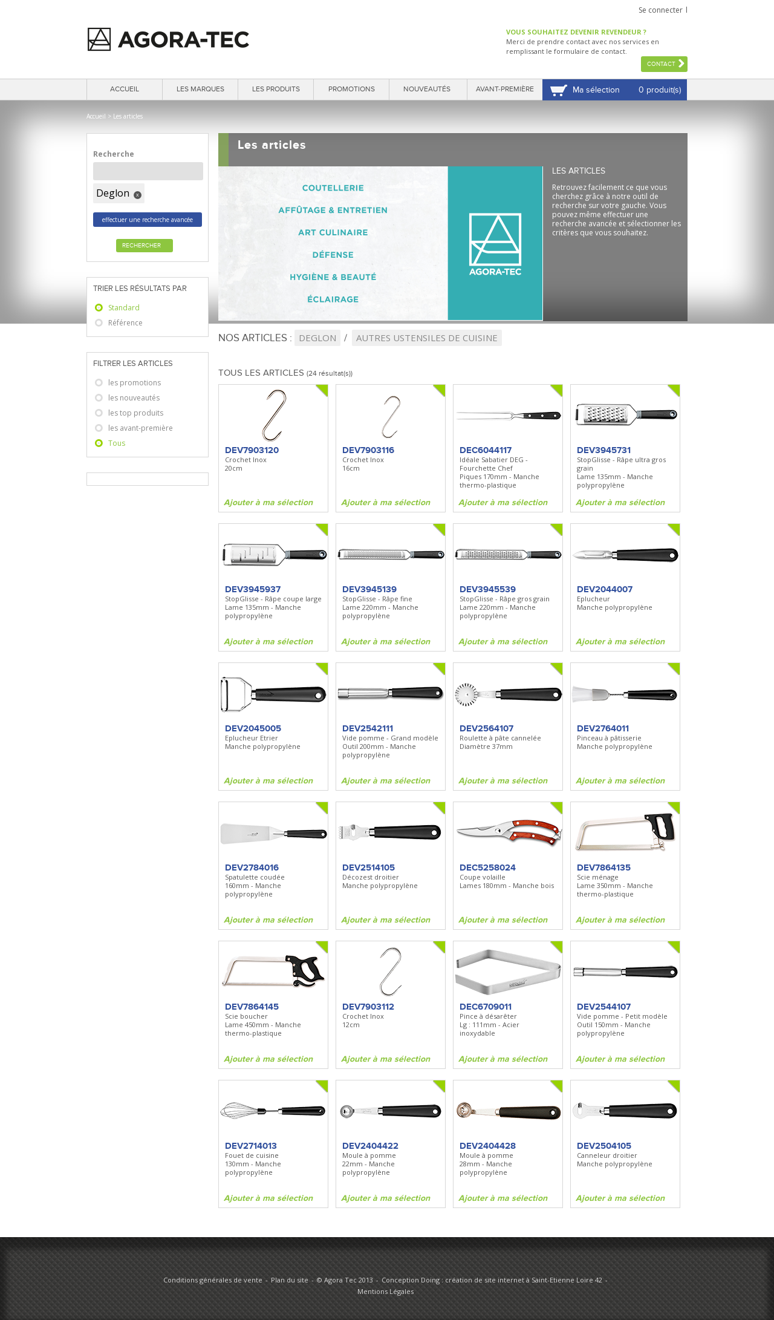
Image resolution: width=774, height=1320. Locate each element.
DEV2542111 (367, 728)
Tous (116, 443)
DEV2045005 (253, 728)
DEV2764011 (603, 728)
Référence (125, 323)
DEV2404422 (370, 1145)
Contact (661, 64)
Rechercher (141, 245)
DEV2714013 (251, 1145)
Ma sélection (596, 90)
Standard (124, 307)
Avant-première (505, 89)
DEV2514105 (368, 867)
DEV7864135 (604, 867)
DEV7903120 (252, 450)
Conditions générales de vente (212, 1279)
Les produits (276, 89)
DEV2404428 (488, 1145)
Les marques (200, 89)
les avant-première (140, 428)
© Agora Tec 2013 (345, 1279)
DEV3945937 (253, 589)
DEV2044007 (605, 589)
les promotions (134, 382)
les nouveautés (134, 398)
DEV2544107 (604, 1006)
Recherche (113, 154)
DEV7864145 (252, 1006)
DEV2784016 (252, 867)
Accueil (124, 89)
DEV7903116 (368, 450)
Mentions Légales (385, 1291)
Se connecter (661, 10)
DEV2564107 (486, 728)
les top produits (135, 413)
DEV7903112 (368, 1006)
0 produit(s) (660, 90)
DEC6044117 (486, 450)
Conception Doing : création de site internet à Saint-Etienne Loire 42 (492, 1279)
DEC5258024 (488, 867)
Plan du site (289, 1279)
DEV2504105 (604, 1145)
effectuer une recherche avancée (147, 219)
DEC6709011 (486, 1006)
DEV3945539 (488, 589)
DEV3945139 (369, 589)
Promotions (351, 89)
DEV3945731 (604, 450)
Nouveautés (426, 89)
